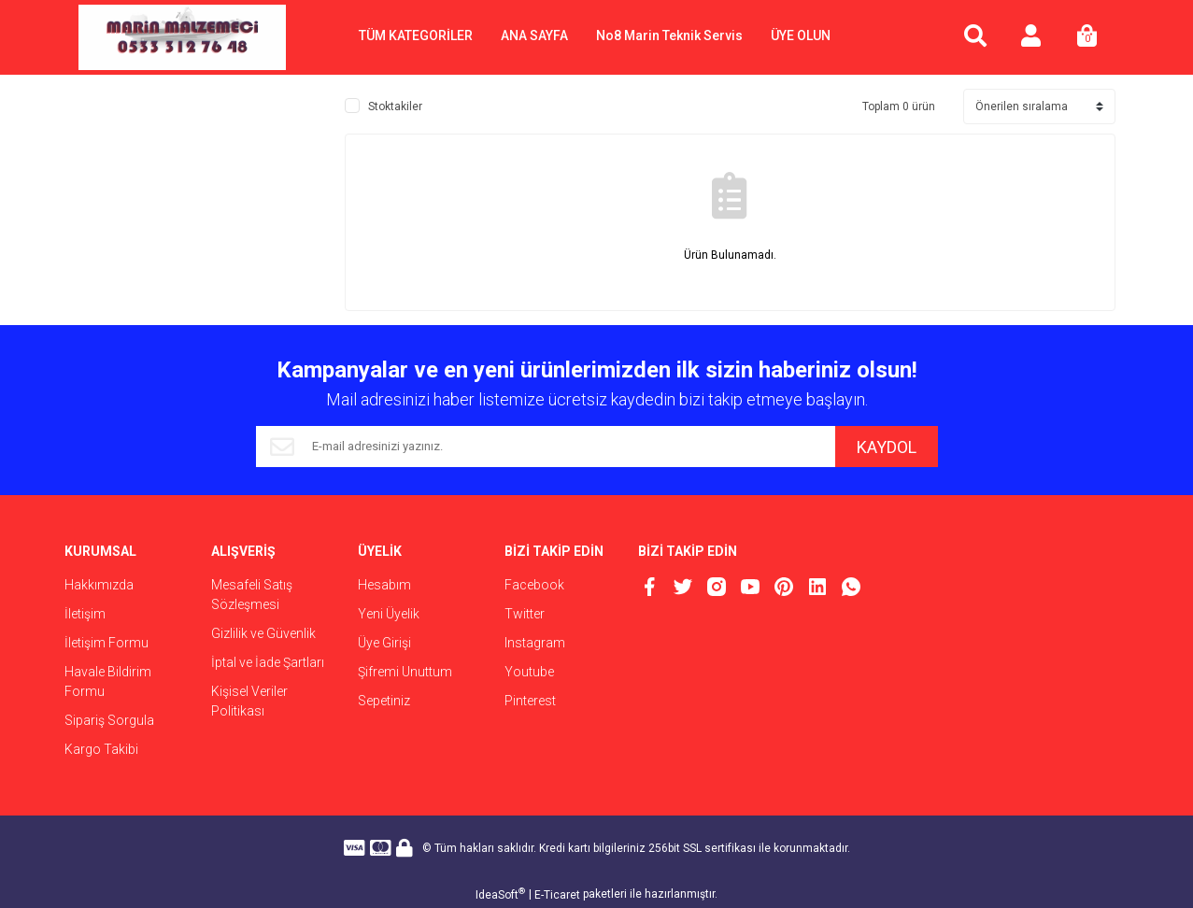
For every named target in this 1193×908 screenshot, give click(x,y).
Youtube (529, 671)
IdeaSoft (500, 894)
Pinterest (530, 700)
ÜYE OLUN (801, 35)
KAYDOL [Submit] (886, 447)
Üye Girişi (384, 642)
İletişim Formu (106, 642)
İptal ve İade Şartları (267, 662)
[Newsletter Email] (545, 446)
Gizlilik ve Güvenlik (263, 633)
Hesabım (384, 584)
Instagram (534, 642)
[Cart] (1087, 37)
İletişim (85, 613)
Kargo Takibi (101, 749)
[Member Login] (1031, 37)
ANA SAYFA (534, 35)
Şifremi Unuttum (405, 671)
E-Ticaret (557, 894)
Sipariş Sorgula (109, 720)
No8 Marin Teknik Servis (669, 35)
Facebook (534, 584)
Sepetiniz (384, 700)
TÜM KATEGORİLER (416, 35)
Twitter (524, 613)
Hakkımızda (99, 584)
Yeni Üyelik (388, 613)
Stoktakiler (395, 106)
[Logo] (182, 37)
